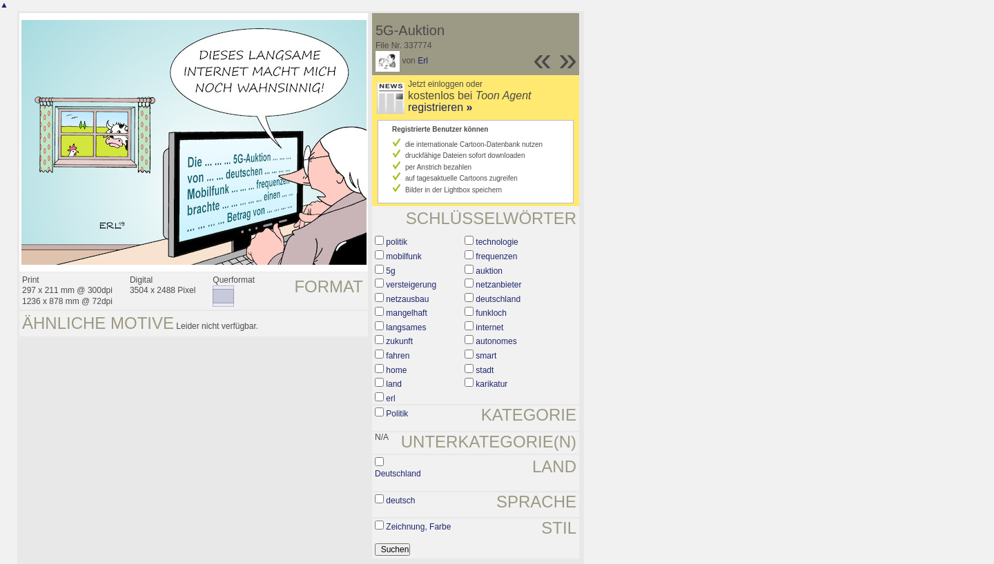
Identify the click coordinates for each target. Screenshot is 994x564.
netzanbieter (498, 285)
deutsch (400, 500)
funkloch (491, 313)
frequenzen (496, 256)
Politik (397, 414)
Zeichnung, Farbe (418, 527)
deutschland (498, 299)
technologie (497, 242)
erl (390, 398)
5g (390, 271)
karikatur (491, 384)
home (396, 370)
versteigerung (411, 285)
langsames (406, 327)
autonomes (496, 341)
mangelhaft (406, 313)
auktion (489, 271)
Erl (423, 61)
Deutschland (398, 474)
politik (396, 242)
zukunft (399, 341)
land (394, 384)
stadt (485, 370)
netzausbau (407, 299)
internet (489, 327)
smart (486, 356)
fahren (397, 356)
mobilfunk (403, 256)
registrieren (440, 107)
